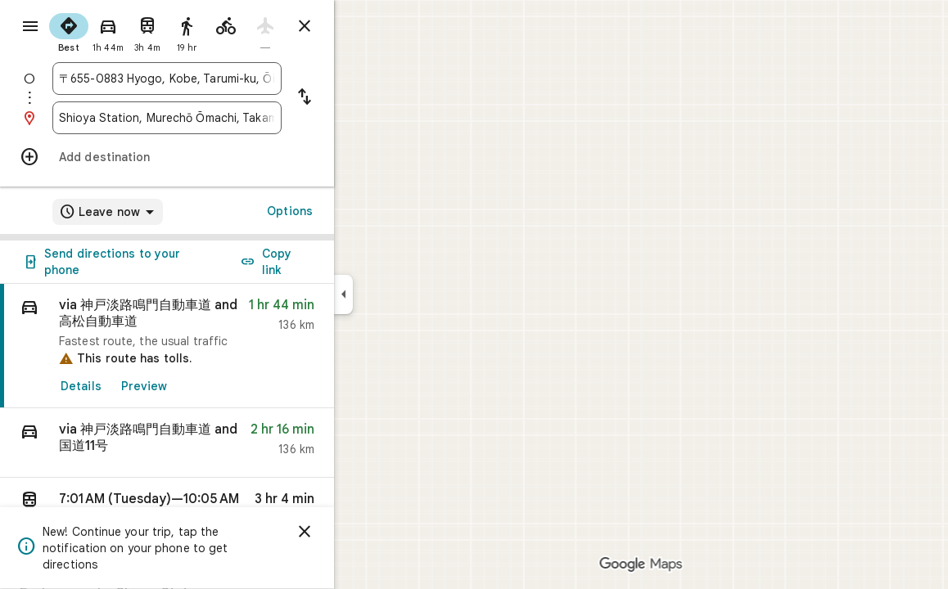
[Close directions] (363, 26)
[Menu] (29, 28)
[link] (226, 346)
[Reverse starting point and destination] (363, 98)
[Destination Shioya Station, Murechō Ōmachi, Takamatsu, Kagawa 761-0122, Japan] (226, 118)
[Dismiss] (363, 532)
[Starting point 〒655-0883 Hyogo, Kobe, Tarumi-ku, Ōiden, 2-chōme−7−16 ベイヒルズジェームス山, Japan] (226, 78)
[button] (226, 443)
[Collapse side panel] (402, 294)
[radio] (127, 31)
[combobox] (226, 78)
